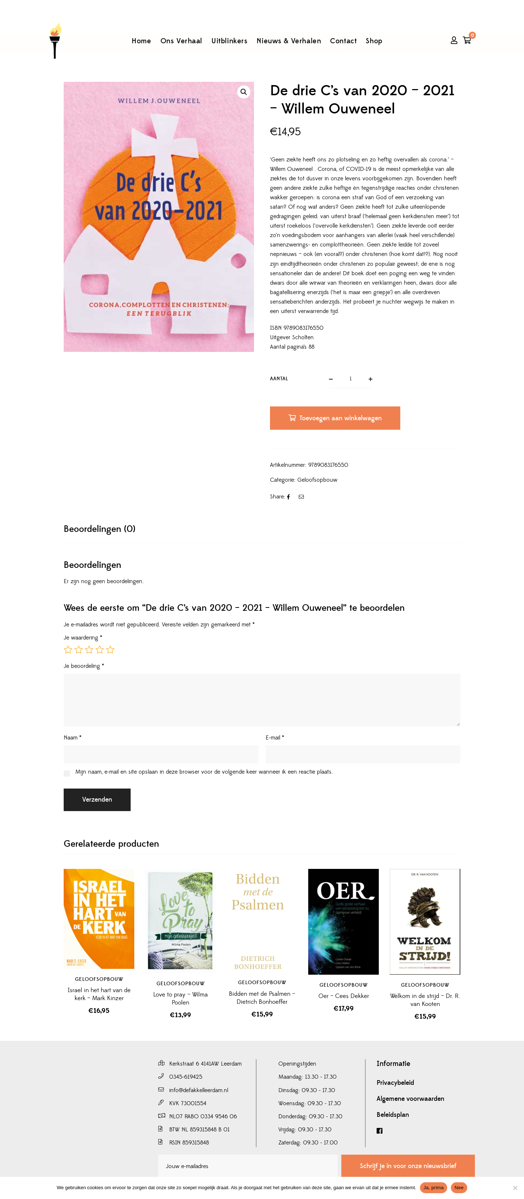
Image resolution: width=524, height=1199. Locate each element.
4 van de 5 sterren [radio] (99, 649)
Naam (73, 737)
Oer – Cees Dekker (343, 996)
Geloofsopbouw (317, 480)
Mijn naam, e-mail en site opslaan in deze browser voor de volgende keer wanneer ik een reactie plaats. (204, 771)
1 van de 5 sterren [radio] (68, 649)
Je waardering (83, 637)
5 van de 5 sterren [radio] (110, 649)
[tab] (99, 529)
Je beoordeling (84, 666)
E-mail (275, 737)
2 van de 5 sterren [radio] (78, 649)
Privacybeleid (395, 1083)
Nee (459, 1187)
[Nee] (515, 1187)
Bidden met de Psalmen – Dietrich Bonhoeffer (262, 998)
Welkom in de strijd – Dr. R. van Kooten (425, 1000)
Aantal (279, 379)
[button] (243, 92)
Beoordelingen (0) (99, 529)
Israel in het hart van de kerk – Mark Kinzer (99, 994)
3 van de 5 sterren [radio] (89, 649)
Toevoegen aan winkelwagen (340, 418)
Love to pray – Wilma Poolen (180, 999)
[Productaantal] (351, 379)
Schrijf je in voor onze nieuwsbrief (408, 1166)
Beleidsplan (393, 1115)
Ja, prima (434, 1187)
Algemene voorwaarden (410, 1099)
